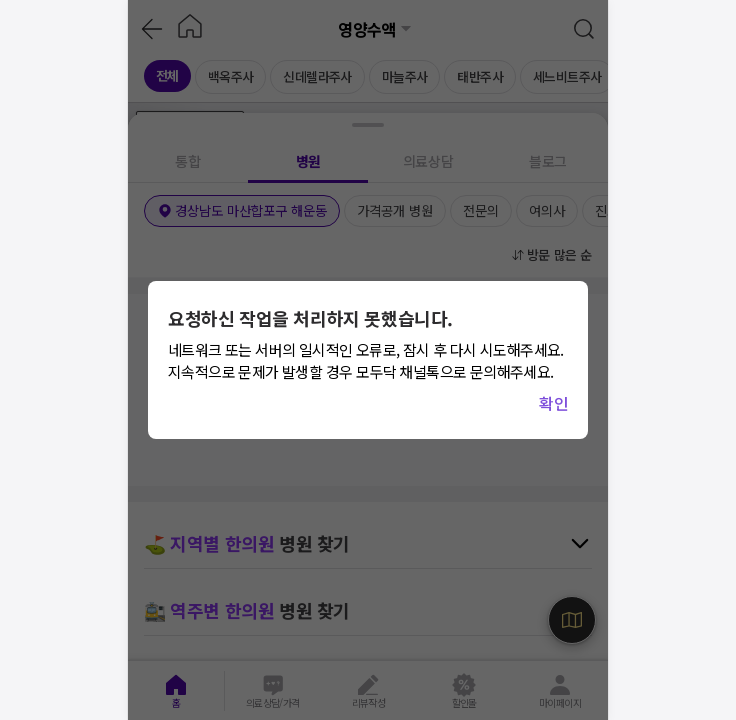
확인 (553, 403)
